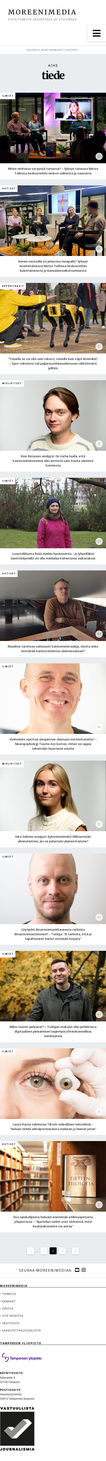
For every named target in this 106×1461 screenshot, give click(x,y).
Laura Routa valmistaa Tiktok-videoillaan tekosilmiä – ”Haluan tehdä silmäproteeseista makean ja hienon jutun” (53, 1126)
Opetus (8, 1308)
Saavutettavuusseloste (21, 1330)
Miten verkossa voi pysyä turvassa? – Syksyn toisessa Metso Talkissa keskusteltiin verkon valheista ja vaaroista (53, 171)
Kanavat (9, 1301)
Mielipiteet (12, 383)
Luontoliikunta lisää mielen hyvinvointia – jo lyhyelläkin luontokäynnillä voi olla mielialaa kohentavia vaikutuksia (53, 556)
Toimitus (9, 1294)
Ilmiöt (8, 95)
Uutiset (9, 188)
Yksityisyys (11, 1323)
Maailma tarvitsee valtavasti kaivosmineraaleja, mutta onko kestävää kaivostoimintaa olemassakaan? (53, 648)
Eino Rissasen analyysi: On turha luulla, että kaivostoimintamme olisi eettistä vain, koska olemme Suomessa (53, 460)
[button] (96, 33)
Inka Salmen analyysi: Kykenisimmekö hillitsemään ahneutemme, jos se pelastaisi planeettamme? (53, 838)
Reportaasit (13, 286)
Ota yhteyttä (12, 1315)
